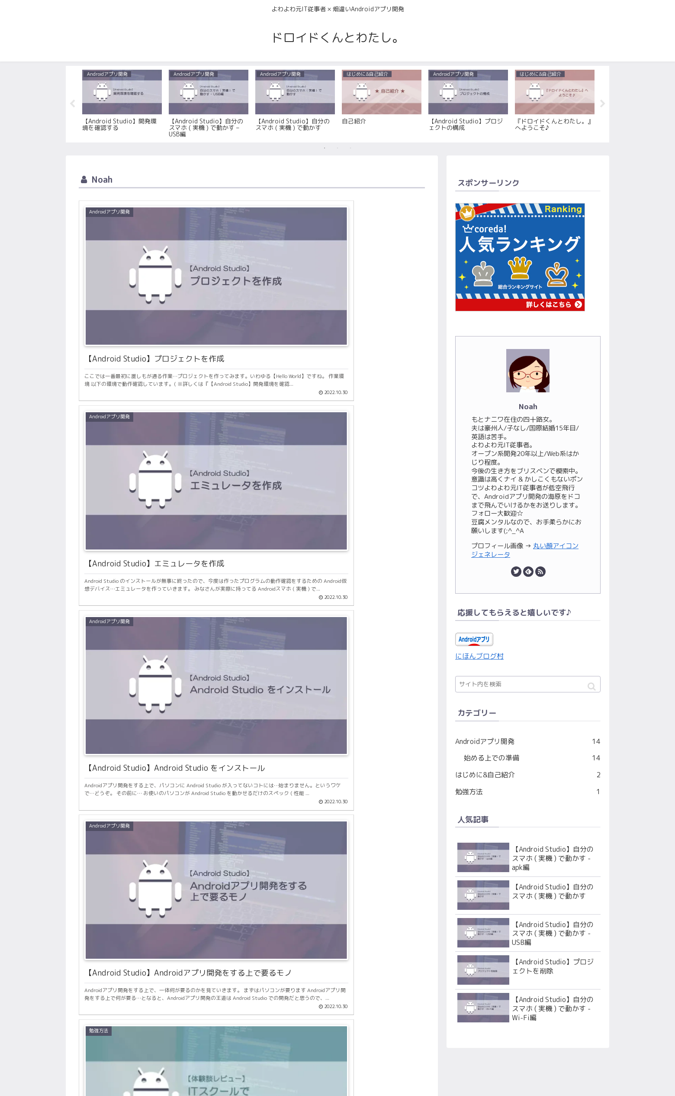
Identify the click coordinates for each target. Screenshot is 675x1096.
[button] (591, 687)
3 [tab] (350, 148)
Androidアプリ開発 (528, 741)
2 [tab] (337, 148)
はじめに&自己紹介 (528, 775)
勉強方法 (528, 792)
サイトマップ (377, 1079)
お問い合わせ (298, 1079)
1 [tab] (324, 148)
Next (602, 104)
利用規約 (337, 1079)
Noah (528, 406)
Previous (72, 104)
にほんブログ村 (479, 656)
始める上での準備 (532, 758)
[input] (528, 684)
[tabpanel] (122, 102)
